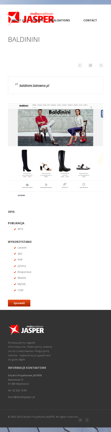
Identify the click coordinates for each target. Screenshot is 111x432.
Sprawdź (19, 303)
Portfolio (90, 65)
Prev (80, 65)
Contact (90, 20)
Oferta (37, 20)
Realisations (60, 20)
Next (101, 65)
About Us (18, 20)
